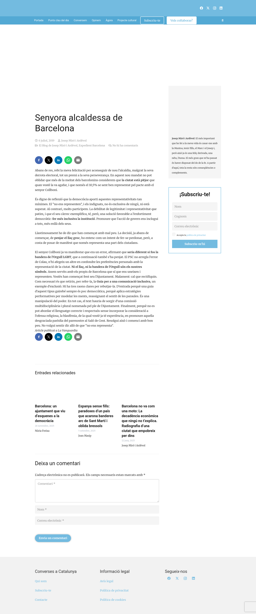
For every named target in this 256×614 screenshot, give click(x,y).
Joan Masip (84, 435)
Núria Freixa (42, 430)
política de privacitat (196, 235)
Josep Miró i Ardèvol (74, 140)
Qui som (41, 581)
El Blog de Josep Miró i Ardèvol (58, 145)
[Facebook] (201, 8)
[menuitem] (197, 8)
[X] (208, 8)
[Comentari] (97, 491)
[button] (222, 20)
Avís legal (106, 581)
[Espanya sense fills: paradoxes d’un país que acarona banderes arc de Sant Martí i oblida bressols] (97, 390)
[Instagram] (214, 8)
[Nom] (97, 509)
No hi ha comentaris (125, 145)
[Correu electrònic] (97, 521)
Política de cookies (113, 600)
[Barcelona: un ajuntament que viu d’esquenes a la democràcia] (53, 390)
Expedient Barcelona (92, 145)
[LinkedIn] (221, 8)
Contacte (41, 600)
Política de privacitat (114, 590)
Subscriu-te (43, 590)
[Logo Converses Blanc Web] (123, 8)
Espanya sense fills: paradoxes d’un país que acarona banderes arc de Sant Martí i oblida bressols (95, 416)
